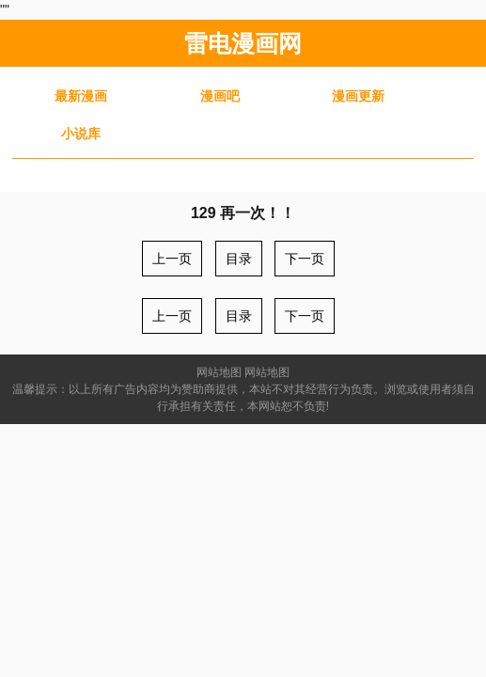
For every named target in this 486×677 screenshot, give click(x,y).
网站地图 (219, 372)
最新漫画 (81, 95)
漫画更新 (358, 95)
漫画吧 (220, 95)
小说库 (81, 133)
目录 (239, 258)
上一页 (172, 258)
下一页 (304, 258)
